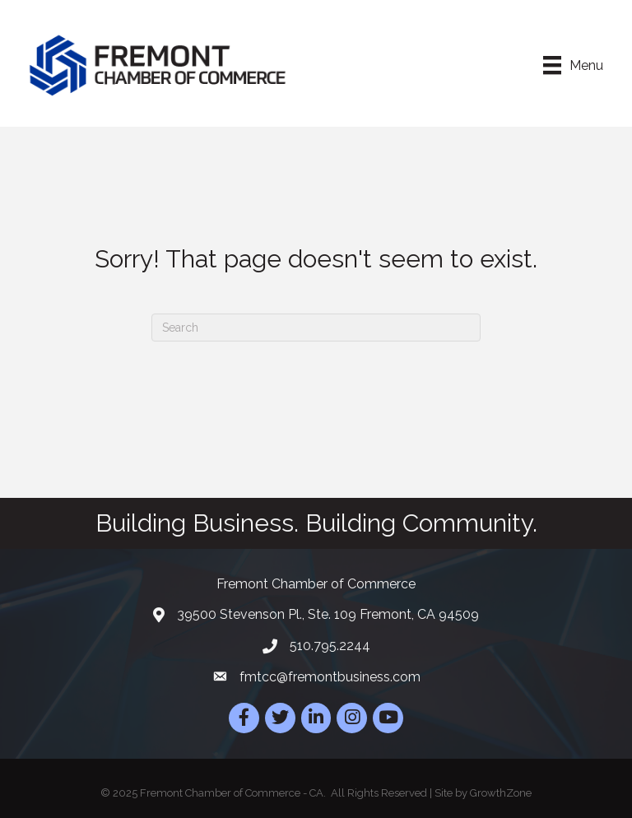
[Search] (316, 328)
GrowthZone (501, 793)
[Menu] (573, 65)
